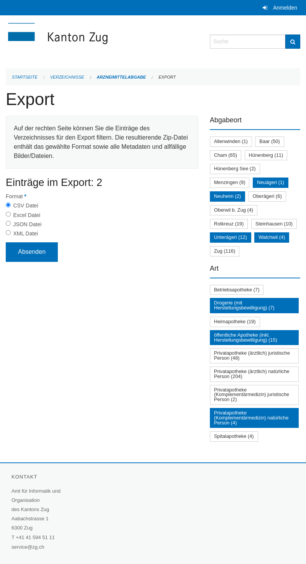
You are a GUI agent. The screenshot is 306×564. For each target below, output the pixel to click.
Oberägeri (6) (267, 196)
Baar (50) (269, 141)
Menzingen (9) (229, 182)
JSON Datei (27, 224)
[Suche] (292, 42)
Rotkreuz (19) (229, 224)
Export (167, 77)
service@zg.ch (27, 547)
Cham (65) (225, 155)
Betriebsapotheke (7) (237, 290)
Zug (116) (224, 251)
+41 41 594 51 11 (35, 537)
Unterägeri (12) (230, 237)
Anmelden (285, 8)
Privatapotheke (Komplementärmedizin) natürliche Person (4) (251, 418)
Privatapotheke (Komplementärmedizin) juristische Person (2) (251, 395)
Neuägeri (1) (270, 182)
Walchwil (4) (272, 237)
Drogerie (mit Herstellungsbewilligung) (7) (244, 305)
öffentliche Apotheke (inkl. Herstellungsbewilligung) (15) (245, 337)
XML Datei (25, 233)
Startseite (25, 77)
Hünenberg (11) (266, 155)
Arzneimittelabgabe (121, 77)
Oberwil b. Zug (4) (233, 210)
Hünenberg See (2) (235, 168)
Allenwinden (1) (231, 141)
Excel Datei (26, 215)
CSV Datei (25, 205)
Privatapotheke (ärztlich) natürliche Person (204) (252, 373)
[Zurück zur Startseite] (102, 41)
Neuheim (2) (227, 196)
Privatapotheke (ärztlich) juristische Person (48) (252, 355)
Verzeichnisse (67, 77)
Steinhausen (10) (274, 224)
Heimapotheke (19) (235, 321)
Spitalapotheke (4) (234, 436)
